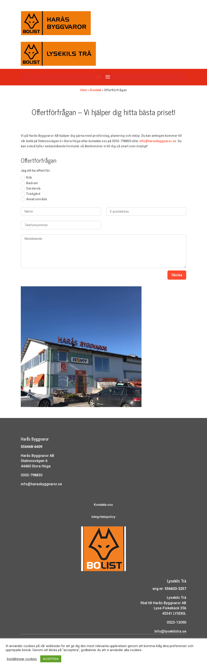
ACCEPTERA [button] (51, 659)
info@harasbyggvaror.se (157, 141)
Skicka (176, 275)
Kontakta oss (103, 504)
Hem (83, 90)
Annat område (34, 199)
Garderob (30, 189)
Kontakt (95, 90)
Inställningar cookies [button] (22, 659)
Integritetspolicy (103, 517)
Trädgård (30, 194)
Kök (26, 178)
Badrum (29, 183)
